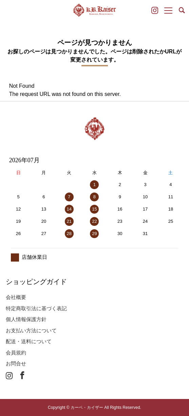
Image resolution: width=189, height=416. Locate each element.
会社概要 (16, 297)
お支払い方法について (31, 330)
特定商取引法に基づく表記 (36, 308)
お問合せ (16, 363)
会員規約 (16, 352)
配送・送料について (29, 341)
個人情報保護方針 (26, 319)
